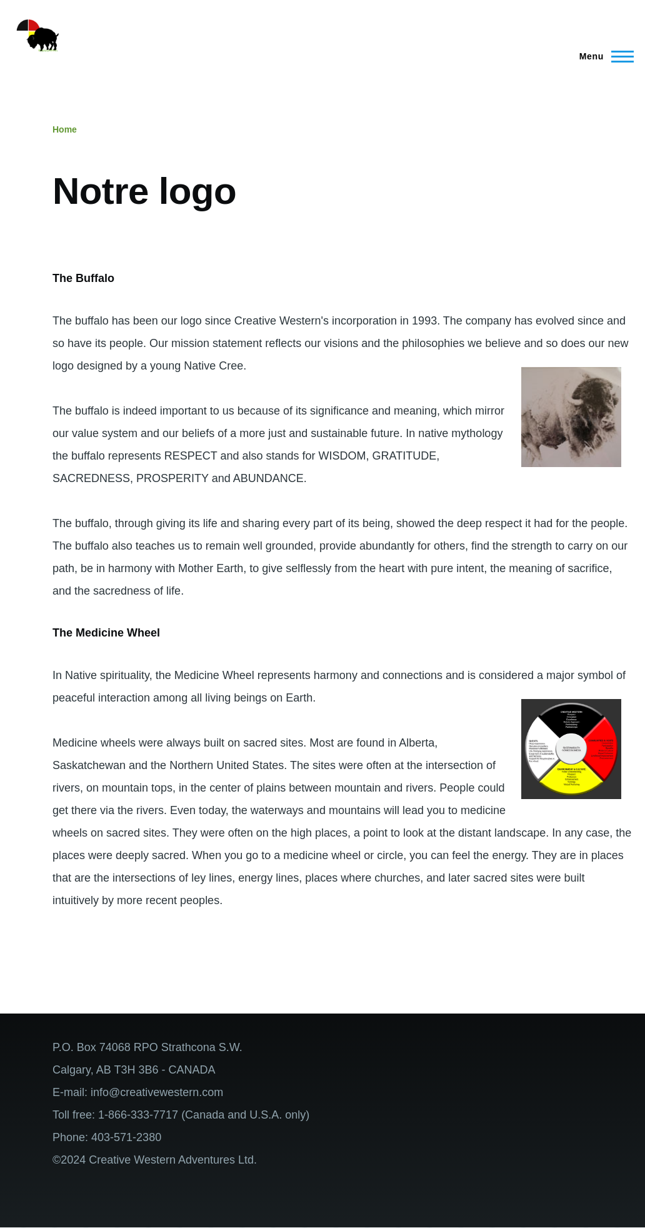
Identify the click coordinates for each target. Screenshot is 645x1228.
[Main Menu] (603, 56)
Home (64, 129)
